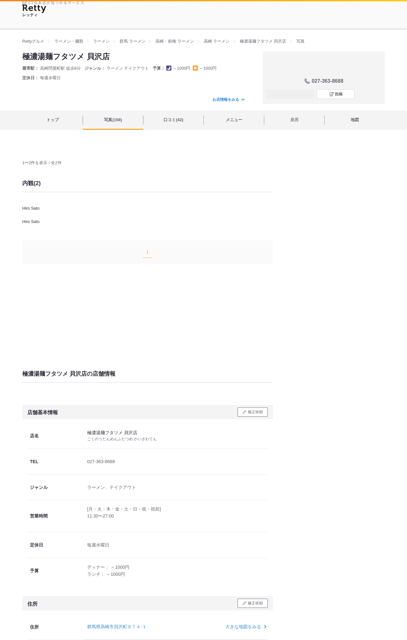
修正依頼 (255, 412)
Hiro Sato (30, 208)
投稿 (338, 94)
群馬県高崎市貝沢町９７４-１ (117, 626)
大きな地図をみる (245, 626)
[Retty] (34, 8)
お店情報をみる (228, 99)
